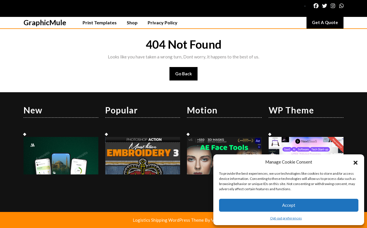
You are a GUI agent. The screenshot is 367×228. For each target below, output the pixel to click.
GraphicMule (45, 22)
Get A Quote (327, 24)
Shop (132, 22)
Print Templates (100, 22)
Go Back (186, 75)
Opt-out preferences (286, 218)
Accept (288, 205)
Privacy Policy (162, 22)
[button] (355, 162)
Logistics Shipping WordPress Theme (169, 220)
